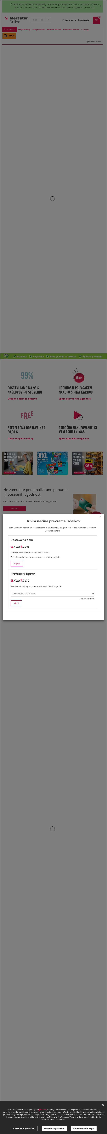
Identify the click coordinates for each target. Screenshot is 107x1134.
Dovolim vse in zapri (83, 1128)
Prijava (17, 563)
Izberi (16, 603)
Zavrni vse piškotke (54, 1128)
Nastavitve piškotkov (24, 1128)
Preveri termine (87, 598)
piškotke (42, 1111)
